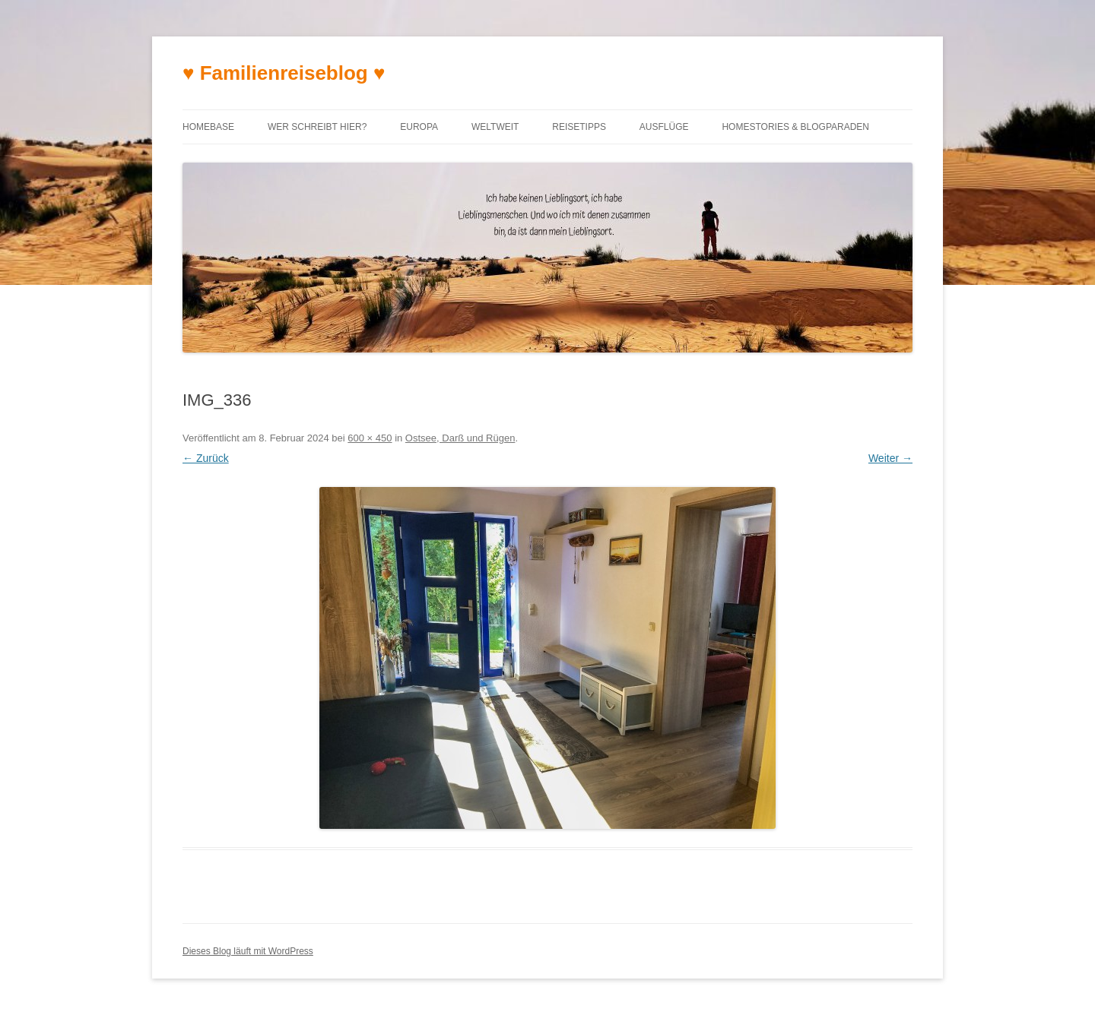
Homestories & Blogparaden (795, 127)
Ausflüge (664, 127)
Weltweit (495, 127)
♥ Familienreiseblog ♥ (283, 73)
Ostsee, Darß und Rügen (460, 438)
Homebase (208, 127)
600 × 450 (370, 438)
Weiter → (890, 458)
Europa (419, 127)
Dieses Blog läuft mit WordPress (247, 951)
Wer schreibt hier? (317, 127)
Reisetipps (579, 127)
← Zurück (205, 458)
